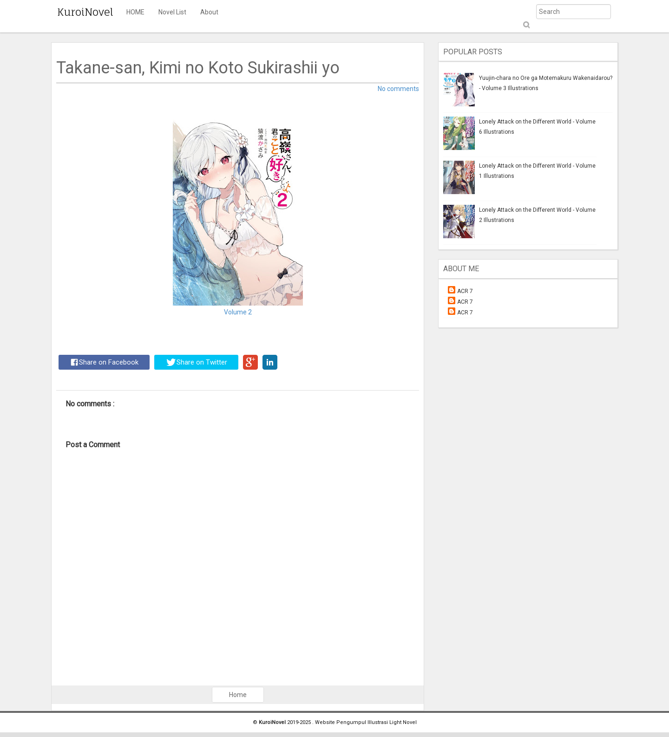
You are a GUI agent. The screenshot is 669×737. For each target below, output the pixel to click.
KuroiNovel (85, 12)
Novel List (172, 12)
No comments (398, 88)
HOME (135, 12)
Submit (526, 24)
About (209, 12)
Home (238, 694)
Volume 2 (238, 312)
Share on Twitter (196, 362)
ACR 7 (465, 291)
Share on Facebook (104, 362)
